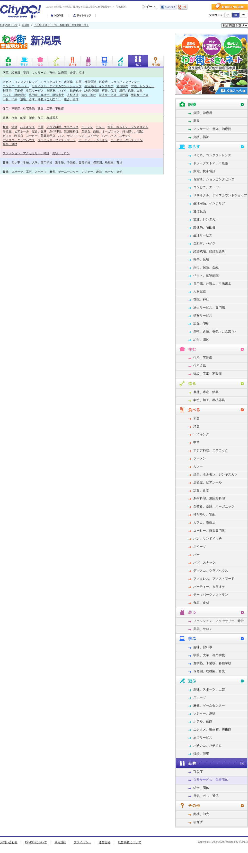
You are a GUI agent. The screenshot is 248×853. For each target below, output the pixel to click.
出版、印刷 (10, 99)
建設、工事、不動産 (51, 108)
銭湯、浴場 (201, 753)
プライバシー (82, 842)
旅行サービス (202, 737)
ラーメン (87, 127)
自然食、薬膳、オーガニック (100, 131)
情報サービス (139, 94)
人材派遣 (73, 94)
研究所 (198, 822)
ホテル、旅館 (113, 171)
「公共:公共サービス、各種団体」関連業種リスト (61, 25)
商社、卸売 (201, 814)
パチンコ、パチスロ (207, 745)
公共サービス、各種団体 (210, 780)
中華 (41, 127)
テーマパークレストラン (127, 140)
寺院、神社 (88, 94)
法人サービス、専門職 (113, 94)
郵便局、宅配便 (13, 90)
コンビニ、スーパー (16, 86)
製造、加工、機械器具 (43, 117)
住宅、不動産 (11, 108)
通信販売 (122, 86)
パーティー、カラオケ (93, 140)
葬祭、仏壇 (109, 90)
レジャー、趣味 (91, 171)
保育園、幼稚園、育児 (107, 162)
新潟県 (25, 25)
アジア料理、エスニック (62, 127)
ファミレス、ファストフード (57, 140)
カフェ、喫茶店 (13, 135)
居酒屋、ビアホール (16, 131)
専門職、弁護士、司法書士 (46, 94)
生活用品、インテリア (99, 86)
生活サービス (35, 90)
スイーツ (93, 135)
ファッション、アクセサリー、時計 (26, 153)
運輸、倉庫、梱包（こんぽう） (40, 99)
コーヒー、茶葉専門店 (40, 135)
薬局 (26, 72)
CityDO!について (36, 842)
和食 (6, 127)
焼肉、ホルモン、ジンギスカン (127, 127)
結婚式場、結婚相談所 (84, 90)
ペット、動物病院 (14, 94)
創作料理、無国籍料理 (64, 131)
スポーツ (40, 171)
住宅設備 (29, 108)
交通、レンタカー (142, 86)
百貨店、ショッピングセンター (119, 81)
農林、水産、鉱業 (14, 117)
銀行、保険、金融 (130, 90)
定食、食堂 (39, 131)
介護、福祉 (77, 72)
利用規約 (60, 842)
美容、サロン (61, 153)
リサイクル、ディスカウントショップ (56, 86)
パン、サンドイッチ (71, 135)
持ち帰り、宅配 (132, 131)
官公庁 (198, 772)
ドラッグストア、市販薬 (57, 81)
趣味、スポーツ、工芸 (17, 171)
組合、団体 (71, 99)
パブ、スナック (120, 135)
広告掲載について (129, 842)
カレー (100, 127)
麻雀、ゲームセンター (64, 171)
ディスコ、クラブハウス (19, 140)
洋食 (14, 127)
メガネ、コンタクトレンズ (20, 81)
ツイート (149, 7)
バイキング (27, 127)
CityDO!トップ (9, 25)
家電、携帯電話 (86, 81)
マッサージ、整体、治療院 (49, 72)
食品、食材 (10, 144)
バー (105, 135)
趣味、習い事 (11, 162)
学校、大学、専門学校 (37, 162)
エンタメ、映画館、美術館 (212, 729)
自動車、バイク (56, 90)
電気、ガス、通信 (206, 796)
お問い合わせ (9, 842)
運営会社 (104, 842)
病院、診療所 (11, 72)
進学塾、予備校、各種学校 (72, 162)
